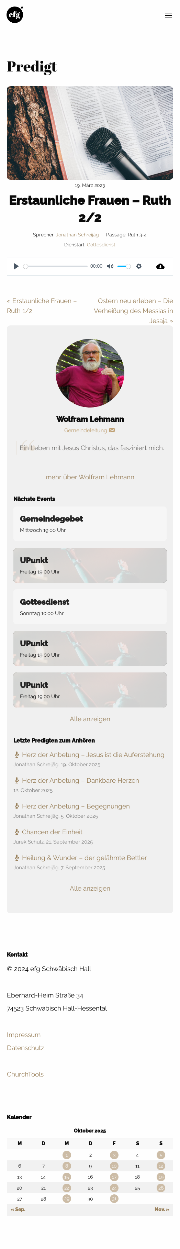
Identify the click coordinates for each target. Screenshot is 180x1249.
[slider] (55, 266)
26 (161, 1188)
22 (66, 1188)
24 (114, 1188)
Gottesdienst (101, 244)
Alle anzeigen (90, 719)
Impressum (24, 1034)
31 (114, 1198)
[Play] (16, 266)
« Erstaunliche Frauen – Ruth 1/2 (42, 305)
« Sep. (18, 1209)
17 (114, 1177)
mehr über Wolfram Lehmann (90, 477)
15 (66, 1177)
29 (66, 1198)
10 (114, 1166)
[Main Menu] (168, 15)
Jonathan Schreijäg (77, 234)
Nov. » (162, 1209)
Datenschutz (25, 1047)
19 (161, 1177)
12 (161, 1166)
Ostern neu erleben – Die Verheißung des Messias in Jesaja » (133, 310)
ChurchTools (25, 1074)
